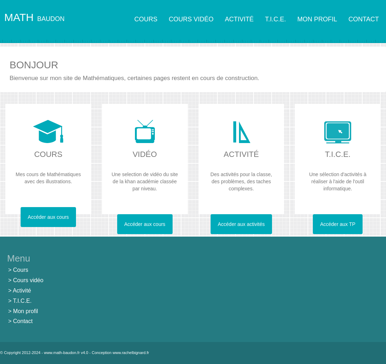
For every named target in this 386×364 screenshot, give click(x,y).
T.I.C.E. (275, 19)
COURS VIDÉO (191, 19)
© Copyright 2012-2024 (20, 352)
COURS (145, 19)
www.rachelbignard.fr (131, 352)
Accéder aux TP (337, 224)
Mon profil (25, 311)
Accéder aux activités (241, 224)
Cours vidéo (28, 280)
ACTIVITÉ (239, 19)
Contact (23, 321)
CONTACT (363, 19)
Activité (22, 290)
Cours (20, 270)
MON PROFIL (317, 19)
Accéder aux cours (48, 217)
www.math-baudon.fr (62, 352)
